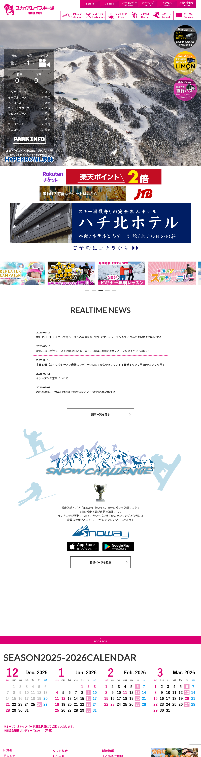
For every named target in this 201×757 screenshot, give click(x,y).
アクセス (167, 4)
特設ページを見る (108, 562)
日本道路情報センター (116, 742)
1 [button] (87, 291)
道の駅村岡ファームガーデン (120, 733)
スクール (166, 15)
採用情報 (59, 736)
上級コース (12, 720)
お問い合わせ (186, 4)
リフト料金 (121, 15)
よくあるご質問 (112, 702)
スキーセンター (128, 4)
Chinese (109, 3)
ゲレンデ (77, 15)
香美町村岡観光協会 (115, 728)
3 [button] (100, 291)
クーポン (189, 15)
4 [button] (107, 291)
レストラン (98, 15)
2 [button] (94, 291)
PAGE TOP (100, 585)
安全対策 (108, 708)
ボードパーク (13, 725)
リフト (9, 706)
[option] (25, 273)
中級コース (12, 715)
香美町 (108, 737)
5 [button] (114, 291)
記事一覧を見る (110, 414)
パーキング (148, 4)
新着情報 (108, 696)
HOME (8, 696)
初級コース (12, 711)
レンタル (145, 15)
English (90, 3)
